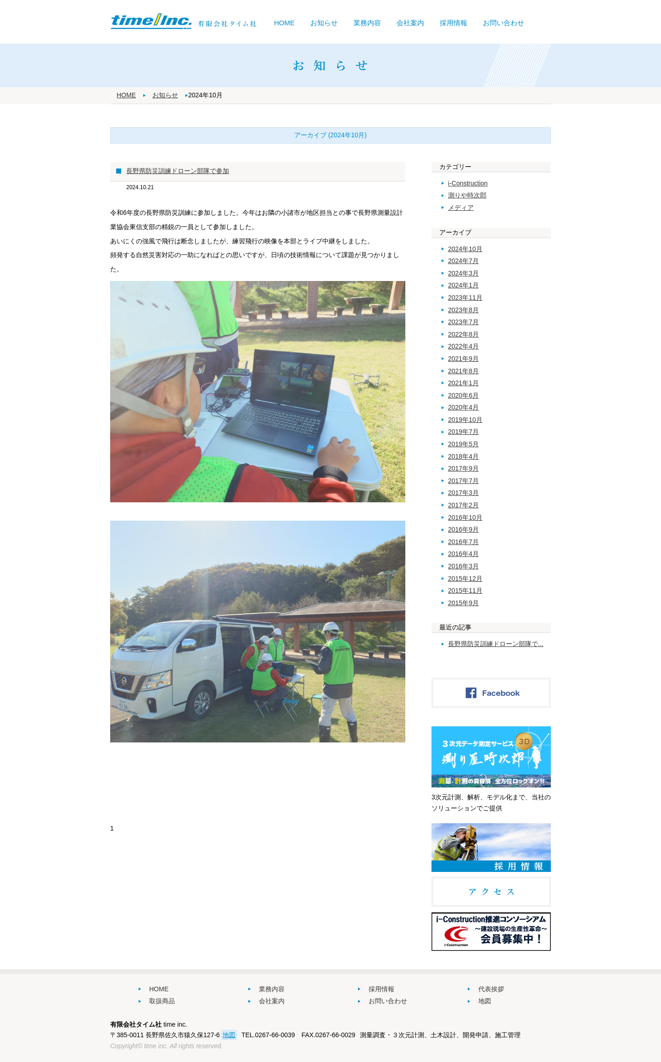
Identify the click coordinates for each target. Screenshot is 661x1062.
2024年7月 (463, 260)
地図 (484, 1001)
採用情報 (453, 23)
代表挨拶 (491, 989)
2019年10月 (465, 419)
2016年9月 (463, 529)
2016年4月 (463, 553)
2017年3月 (463, 492)
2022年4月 (463, 346)
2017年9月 (463, 468)
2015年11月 (465, 590)
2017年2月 (463, 505)
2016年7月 (463, 541)
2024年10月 (465, 249)
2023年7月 (463, 322)
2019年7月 (463, 431)
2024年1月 (463, 285)
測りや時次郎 (467, 195)
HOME (284, 23)
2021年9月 (463, 358)
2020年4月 (463, 407)
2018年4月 (463, 456)
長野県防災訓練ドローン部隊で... (495, 643)
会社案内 (410, 23)
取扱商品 (162, 1001)
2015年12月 (465, 578)
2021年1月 (463, 383)
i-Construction (467, 183)
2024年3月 (463, 273)
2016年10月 (465, 517)
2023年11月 (465, 297)
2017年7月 (463, 480)
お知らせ (324, 23)
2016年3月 (463, 566)
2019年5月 (463, 444)
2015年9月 (463, 603)
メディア (461, 207)
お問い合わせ (503, 23)
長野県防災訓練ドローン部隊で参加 (177, 170)
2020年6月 (463, 395)
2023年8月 (463, 310)
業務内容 (367, 23)
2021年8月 (463, 371)
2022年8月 (463, 334)
